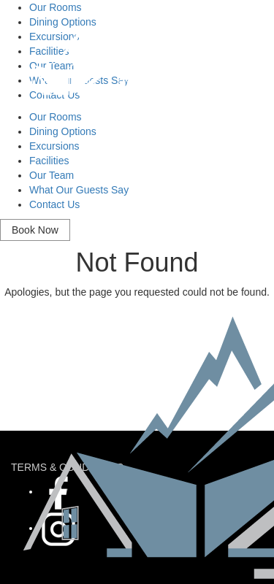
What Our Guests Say (79, 190)
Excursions (54, 146)
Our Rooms (55, 117)
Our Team (51, 175)
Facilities (49, 160)
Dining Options (62, 131)
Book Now (35, 230)
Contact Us (54, 204)
